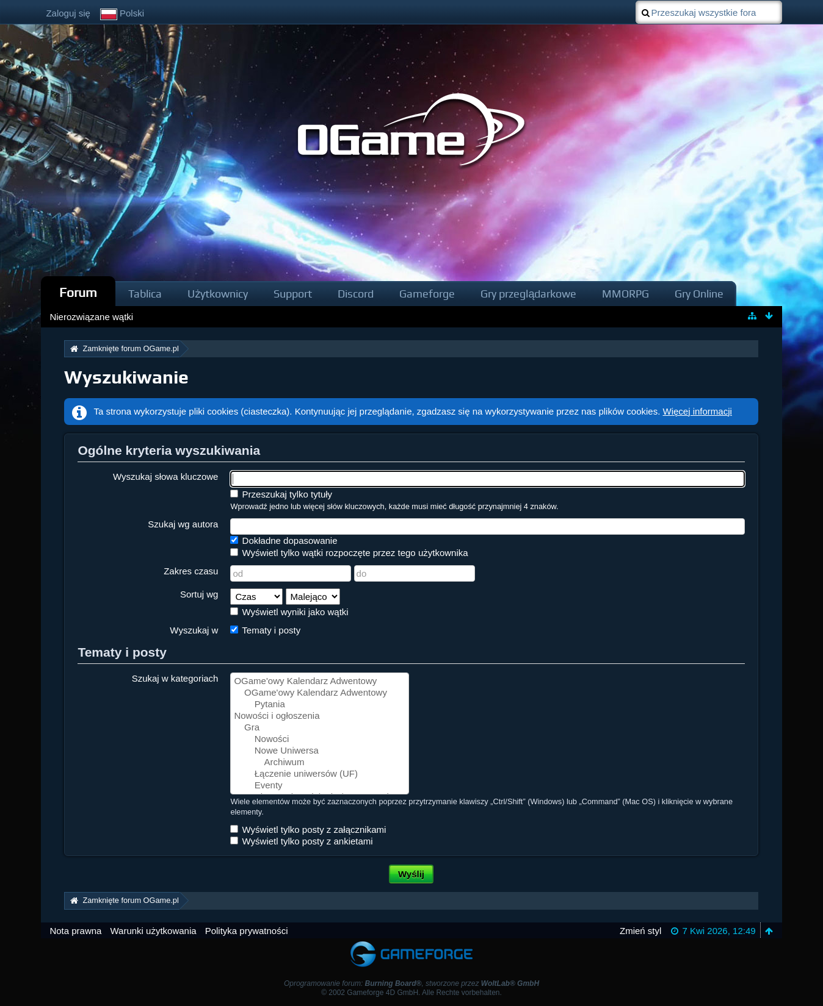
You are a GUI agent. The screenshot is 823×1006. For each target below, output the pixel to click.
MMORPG (625, 293)
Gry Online (699, 293)
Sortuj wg (199, 594)
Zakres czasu (191, 571)
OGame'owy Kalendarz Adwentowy (320, 681)
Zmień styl (640, 931)
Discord (356, 293)
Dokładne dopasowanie (283, 540)
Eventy (320, 785)
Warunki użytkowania (153, 931)
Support (293, 293)
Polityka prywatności (246, 931)
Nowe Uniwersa (320, 751)
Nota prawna (75, 931)
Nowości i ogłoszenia (320, 716)
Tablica (145, 293)
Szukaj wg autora (183, 524)
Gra (320, 727)
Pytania (320, 704)
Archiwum (320, 762)
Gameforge (427, 293)
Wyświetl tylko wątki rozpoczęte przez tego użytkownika (349, 553)
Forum (78, 292)
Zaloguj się (68, 13)
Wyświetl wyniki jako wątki (289, 612)
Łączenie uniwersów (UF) (320, 774)
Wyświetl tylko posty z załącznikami (308, 829)
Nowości (320, 739)
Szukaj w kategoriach (175, 678)
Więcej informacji (697, 411)
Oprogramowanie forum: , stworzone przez (411, 983)
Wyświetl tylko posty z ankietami (301, 841)
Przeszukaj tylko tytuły (281, 494)
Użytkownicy (217, 293)
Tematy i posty (265, 630)
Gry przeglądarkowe (528, 293)
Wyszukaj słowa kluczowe (165, 476)
